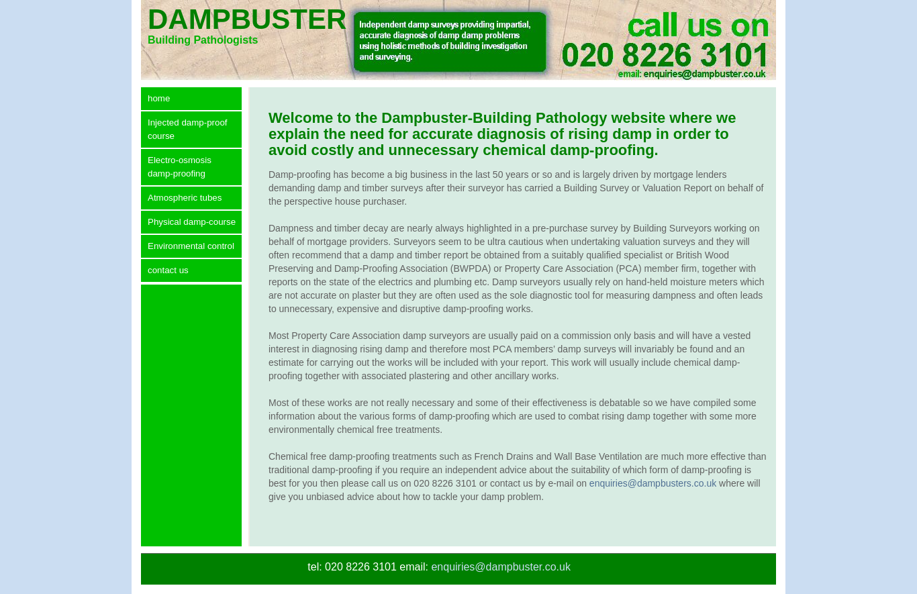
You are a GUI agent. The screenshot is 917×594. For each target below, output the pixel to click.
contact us (168, 270)
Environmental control (191, 246)
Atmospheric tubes (185, 198)
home (159, 98)
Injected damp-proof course (188, 129)
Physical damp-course (192, 222)
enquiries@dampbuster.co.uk (500, 567)
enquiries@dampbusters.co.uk (652, 483)
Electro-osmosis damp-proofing (179, 167)
